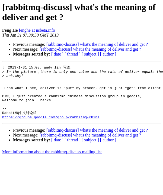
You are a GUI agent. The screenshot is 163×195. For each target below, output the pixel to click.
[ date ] (57, 54)
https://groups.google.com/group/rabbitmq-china (51, 126)
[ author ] (108, 54)
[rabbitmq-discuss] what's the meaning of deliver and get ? (97, 44)
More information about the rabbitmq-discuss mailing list (52, 161)
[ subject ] (90, 54)
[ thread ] (73, 54)
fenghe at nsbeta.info (37, 30)
